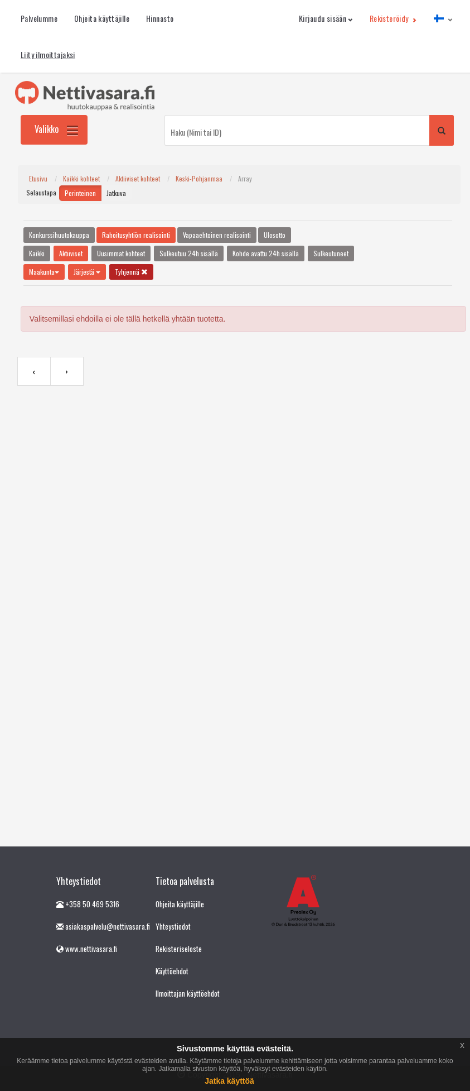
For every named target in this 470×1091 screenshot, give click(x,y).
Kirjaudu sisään (326, 18)
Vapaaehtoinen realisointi (217, 235)
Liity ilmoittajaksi (48, 54)
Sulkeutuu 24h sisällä (188, 253)
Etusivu (38, 178)
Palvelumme (39, 18)
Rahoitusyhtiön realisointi (136, 235)
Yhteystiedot (173, 926)
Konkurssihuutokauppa (59, 235)
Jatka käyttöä (229, 1080)
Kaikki (37, 253)
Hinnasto (159, 18)
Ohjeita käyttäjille (101, 18)
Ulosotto (274, 235)
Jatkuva (116, 193)
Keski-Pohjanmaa (199, 178)
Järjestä (87, 271)
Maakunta (44, 271)
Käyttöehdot (172, 971)
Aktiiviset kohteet (137, 178)
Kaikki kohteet (81, 178)
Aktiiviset (71, 253)
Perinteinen (80, 193)
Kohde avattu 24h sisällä (265, 253)
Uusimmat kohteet (121, 253)
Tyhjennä (131, 271)
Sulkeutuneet (330, 253)
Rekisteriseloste (179, 948)
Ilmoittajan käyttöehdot (188, 993)
